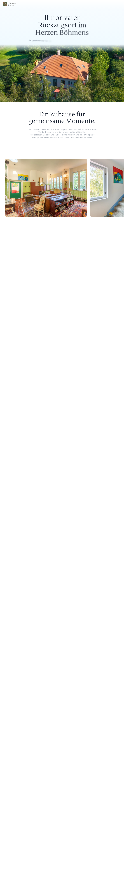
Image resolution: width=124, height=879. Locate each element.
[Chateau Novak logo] (9, 4)
